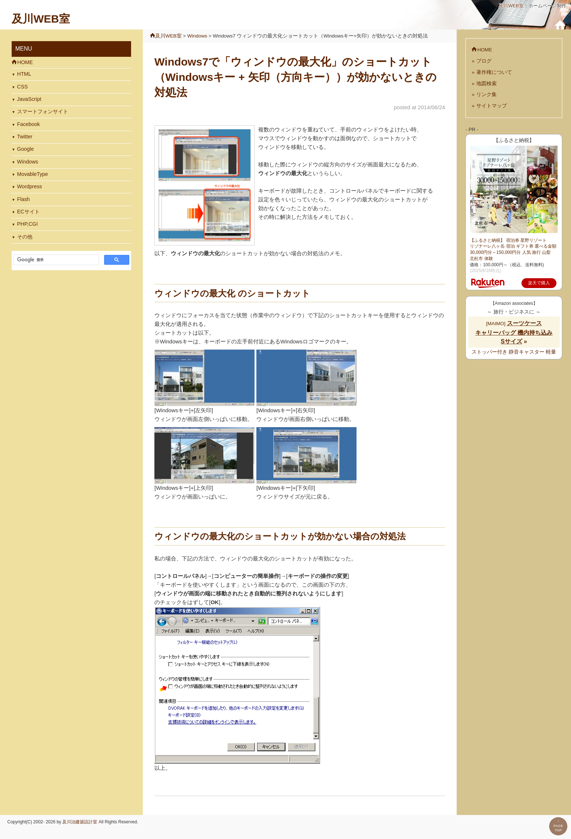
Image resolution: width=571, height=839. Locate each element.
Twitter (24, 136)
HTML (24, 74)
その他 (24, 237)
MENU (23, 49)
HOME (25, 62)
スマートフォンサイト (42, 111)
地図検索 (486, 83)
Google (25, 149)
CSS (22, 87)
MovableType (32, 174)
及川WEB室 (511, 5)
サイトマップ (491, 106)
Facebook (28, 124)
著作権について (494, 72)
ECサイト (28, 211)
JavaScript (29, 99)
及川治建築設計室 (79, 821)
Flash (23, 199)
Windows (27, 162)
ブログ (484, 61)
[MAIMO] (514, 332)
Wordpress (29, 186)
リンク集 (486, 94)
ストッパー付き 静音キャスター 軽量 (514, 352)
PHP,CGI (27, 224)
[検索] (55, 260)
